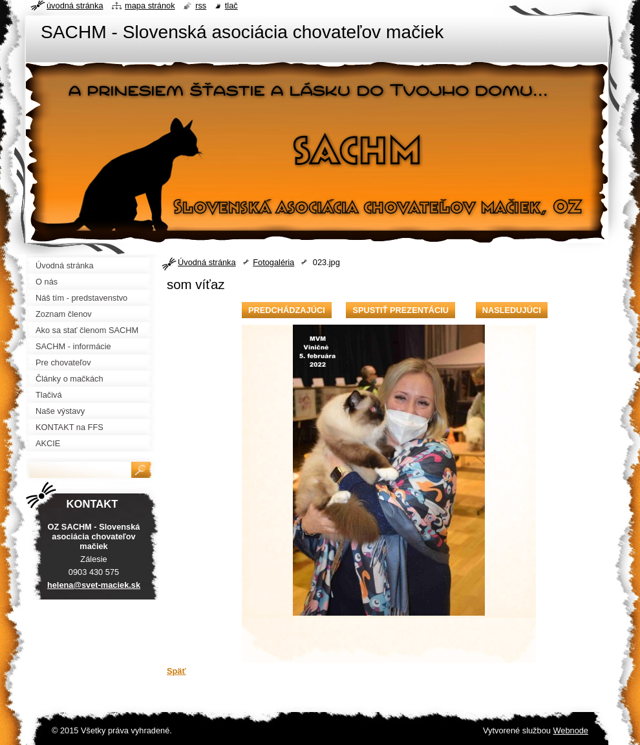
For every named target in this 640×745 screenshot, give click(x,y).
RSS (200, 5)
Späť (176, 671)
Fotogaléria (273, 262)
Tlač (231, 5)
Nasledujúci (511, 310)
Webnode (570, 730)
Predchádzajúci (286, 310)
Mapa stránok (150, 5)
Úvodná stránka (207, 262)
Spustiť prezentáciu (400, 310)
